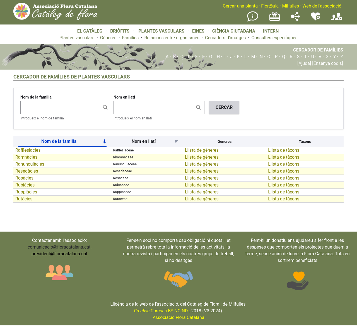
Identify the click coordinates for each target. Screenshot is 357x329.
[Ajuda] (304, 63)
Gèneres (108, 37)
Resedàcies (26, 171)
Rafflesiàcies (28, 150)
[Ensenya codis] (327, 63)
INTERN (271, 31)
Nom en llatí (124, 97)
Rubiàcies (25, 185)
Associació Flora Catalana (178, 317)
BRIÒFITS (120, 31)
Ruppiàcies (26, 192)
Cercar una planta (240, 6)
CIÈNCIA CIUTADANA (233, 31)
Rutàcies (24, 199)
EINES (198, 31)
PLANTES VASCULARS (161, 31)
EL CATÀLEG (89, 31)
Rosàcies (24, 178)
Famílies (130, 37)
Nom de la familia (36, 97)
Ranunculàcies (29, 164)
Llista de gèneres (202, 150)
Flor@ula (270, 6)
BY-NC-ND (161, 310)
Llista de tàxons (283, 150)
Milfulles (290, 6)
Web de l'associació (321, 6)
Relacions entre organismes (171, 37)
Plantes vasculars (77, 37)
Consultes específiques (274, 37)
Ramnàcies (26, 157)
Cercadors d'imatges (225, 37)
